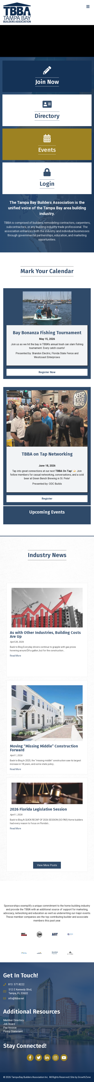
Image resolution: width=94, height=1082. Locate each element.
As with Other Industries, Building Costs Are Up (45, 764)
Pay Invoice (10, 1027)
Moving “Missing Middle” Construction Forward (44, 877)
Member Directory (13, 1020)
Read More (15, 785)
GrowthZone (84, 1077)
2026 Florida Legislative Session (38, 938)
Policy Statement (13, 1031)
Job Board (9, 1023)
